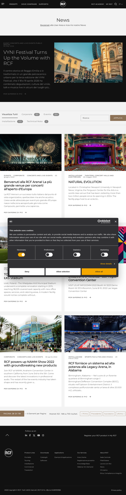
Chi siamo (104, 469)
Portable (27, 456)
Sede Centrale (105, 456)
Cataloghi (43, 456)
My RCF (109, 4)
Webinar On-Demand (85, 466)
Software (43, 459)
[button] (12, 413)
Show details (106, 264)
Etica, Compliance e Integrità (111, 472)
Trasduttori (28, 469)
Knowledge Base (83, 462)
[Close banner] (116, 221)
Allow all (99, 272)
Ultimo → (120, 412)
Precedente (96, 412)
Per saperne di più (12, 94)
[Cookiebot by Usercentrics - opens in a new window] (99, 221)
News (102, 466)
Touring (27, 459)
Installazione (29, 462)
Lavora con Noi (105, 462)
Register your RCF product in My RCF (100, 434)
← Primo (84, 412)
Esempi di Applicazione (63, 456)
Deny (27, 272)
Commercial (29, 466)
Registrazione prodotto (85, 459)
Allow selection (63, 272)
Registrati (45, 25)
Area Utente (81, 456)
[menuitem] (29, 4)
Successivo (109, 412)
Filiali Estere (104, 459)
